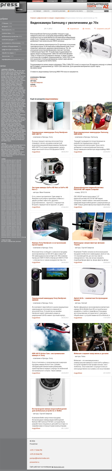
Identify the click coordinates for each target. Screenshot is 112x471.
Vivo (2, 131)
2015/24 (8, 215)
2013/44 (13, 189)
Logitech (19, 98)
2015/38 (18, 219)
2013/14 (8, 179)
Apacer (12, 138)
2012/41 (3, 172)
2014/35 (3, 203)
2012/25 (3, 167)
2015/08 (8, 209)
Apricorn (23, 73)
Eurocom (3, 84)
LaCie (22, 95)
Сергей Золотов (10, 154)
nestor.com (38, 1)
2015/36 (8, 219)
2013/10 (8, 178)
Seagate (15, 120)
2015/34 (18, 218)
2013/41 (18, 187)
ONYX (12, 109)
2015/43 (3, 222)
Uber (6, 128)
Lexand (21, 97)
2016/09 (13, 226)
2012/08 (18, 160)
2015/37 (13, 219)
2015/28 (8, 216)
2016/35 (18, 233)
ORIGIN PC (12, 110)
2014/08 (13, 193)
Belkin (11, 76)
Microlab (22, 101)
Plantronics (13, 113)
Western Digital (17, 131)
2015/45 (13, 222)
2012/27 (13, 167)
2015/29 (13, 216)
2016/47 (18, 237)
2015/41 (13, 221)
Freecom (15, 86)
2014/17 (13, 196)
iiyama (7, 92)
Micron (3, 102)
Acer (6, 70)
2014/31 (3, 201)
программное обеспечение (13, 43)
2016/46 (13, 237)
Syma (19, 124)
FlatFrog (3, 86)
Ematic (17, 83)
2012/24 (18, 165)
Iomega (18, 92)
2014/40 (8, 204)
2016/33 (8, 233)
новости (46, 11)
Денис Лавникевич (19, 147)
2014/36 (8, 203)
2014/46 (18, 205)
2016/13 (13, 227)
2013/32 (13, 185)
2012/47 (13, 174)
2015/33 (13, 218)
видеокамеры (60, 18)
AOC (15, 73)
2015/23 (3, 215)
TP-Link (16, 127)
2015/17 (13, 212)
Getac (12, 88)
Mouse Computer (21, 103)
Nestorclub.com (59, 467)
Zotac (8, 135)
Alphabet (21, 72)
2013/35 (8, 186)
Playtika (3, 138)
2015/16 (8, 212)
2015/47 (3, 223)
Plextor (18, 113)
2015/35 (3, 219)
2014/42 (18, 204)
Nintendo (15, 106)
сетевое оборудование (11, 46)
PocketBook (4, 114)
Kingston (10, 95)
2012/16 (18, 163)
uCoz (10, 128)
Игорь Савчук (9, 150)
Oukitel (17, 110)
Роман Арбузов (13, 153)
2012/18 (8, 164)
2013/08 (18, 176)
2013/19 (13, 181)
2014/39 (3, 204)
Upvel (13, 128)
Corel (14, 80)
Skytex (20, 121)
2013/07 (13, 176)
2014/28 (8, 200)
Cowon (18, 80)
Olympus (7, 109)
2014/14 (3, 196)
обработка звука (9, 53)
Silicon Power (4, 121)
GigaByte (20, 88)
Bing (19, 76)
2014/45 (13, 205)
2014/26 (18, 198)
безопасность (8, 30)
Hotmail (10, 91)
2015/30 (18, 216)
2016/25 (13, 230)
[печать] (86, 29)
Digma (3, 83)
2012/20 (18, 164)
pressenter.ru (34, 462)
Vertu (8, 130)
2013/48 (13, 190)
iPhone (3, 94)
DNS (6, 83)
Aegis (23, 70)
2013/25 (18, 182)
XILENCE (11, 134)
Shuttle (23, 120)
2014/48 (8, 207)
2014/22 (18, 197)
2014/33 (13, 201)
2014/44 (8, 205)
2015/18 (18, 212)
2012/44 (18, 172)
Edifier (13, 83)
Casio (22, 77)
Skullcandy (11, 121)
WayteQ (10, 131)
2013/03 (13, 175)
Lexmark (3, 98)
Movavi (3, 105)
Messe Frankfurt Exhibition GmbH (10, 101)
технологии (7, 56)
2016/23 (3, 230)
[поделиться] (73, 29)
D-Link (3, 81)
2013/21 (3, 182)
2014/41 (13, 204)
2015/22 (18, 214)
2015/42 (18, 221)
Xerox (2, 134)
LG (7, 98)
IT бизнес (7, 23)
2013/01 (3, 175)
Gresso (23, 90)
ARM (11, 75)
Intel (10, 92)
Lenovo (17, 97)
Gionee (3, 90)
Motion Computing (6, 103)
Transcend (21, 127)
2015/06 (18, 208)
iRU (10, 94)
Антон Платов (18, 146)
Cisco (2, 79)
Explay (8, 84)
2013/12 (18, 178)
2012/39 (13, 171)
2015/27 (3, 216)
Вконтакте (8, 136)
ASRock (15, 75)
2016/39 (18, 234)
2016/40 (3, 236)
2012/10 (8, 161)
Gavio (16, 87)
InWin (13, 92)
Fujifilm (20, 86)
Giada (16, 88)
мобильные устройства (12, 36)
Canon (18, 77)
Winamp (8, 132)
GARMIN (7, 87)
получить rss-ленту (75, 11)
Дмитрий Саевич (6, 149)
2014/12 (13, 194)
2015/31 (3, 218)
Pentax (23, 112)
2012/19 (13, 164)
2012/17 (3, 164)
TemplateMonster (11, 125)
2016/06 (18, 225)
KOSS (14, 95)
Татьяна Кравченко (6, 156)
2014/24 (8, 198)
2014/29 (13, 200)
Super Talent (11, 124)
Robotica (3, 119)
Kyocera (18, 95)
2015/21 (13, 214)
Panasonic (9, 112)
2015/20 (8, 214)
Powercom (22, 114)
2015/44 (8, 222)
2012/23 (13, 165)
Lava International (6, 97)
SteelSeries (4, 124)
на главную (37, 11)
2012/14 (8, 163)
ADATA (10, 70)
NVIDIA (12, 108)
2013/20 (18, 181)
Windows (13, 132)
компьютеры (8, 33)
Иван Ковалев (16, 149)
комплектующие (9, 40)
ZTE (11, 135)
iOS (21, 92)
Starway (18, 123)
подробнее (36, 152)
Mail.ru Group (11, 99)
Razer (12, 117)
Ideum (3, 92)
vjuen (10, 145)
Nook (7, 108)
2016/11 (3, 227)
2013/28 (13, 183)
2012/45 (3, 174)
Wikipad (3, 132)
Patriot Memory (17, 112)
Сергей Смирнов (20, 154)
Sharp (18, 120)
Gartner (13, 87)
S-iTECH (18, 119)
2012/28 (18, 167)
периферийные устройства (13, 59)
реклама (18, 241)
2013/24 (13, 182)
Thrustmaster (5, 127)
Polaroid (17, 114)
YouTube (3, 135)
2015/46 (18, 222)
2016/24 (8, 230)
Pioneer (7, 113)
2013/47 (8, 190)
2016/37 (8, 234)
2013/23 (8, 182)
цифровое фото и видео (12, 49)
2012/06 (8, 160)
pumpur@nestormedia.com (39, 458)
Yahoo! (16, 134)
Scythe (10, 120)
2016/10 (18, 226)
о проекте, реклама (58, 11)
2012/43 (13, 172)
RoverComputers (10, 119)
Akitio (8, 72)
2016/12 (8, 227)
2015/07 (3, 209)
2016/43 (18, 236)
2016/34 (13, 233)
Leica (12, 97)
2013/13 (3, 179)
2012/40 (18, 171)
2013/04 (18, 175)
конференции (11, 241)
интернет (7, 26)
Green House (17, 90)
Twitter (3, 128)
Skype (16, 121)
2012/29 (3, 168)
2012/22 (8, 165)
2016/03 (3, 225)
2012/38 (8, 171)
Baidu (7, 76)
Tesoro (9, 141)
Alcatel (12, 72)
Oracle (6, 110)
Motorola (13, 103)
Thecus (22, 125)
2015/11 (3, 211)
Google (11, 90)
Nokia (20, 106)
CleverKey (10, 79)
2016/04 (8, 225)
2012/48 (18, 174)
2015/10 (18, 209)
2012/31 (13, 168)
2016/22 (18, 229)
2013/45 (18, 189)
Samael (7, 145)
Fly (7, 86)
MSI (15, 105)
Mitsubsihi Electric (16, 102)
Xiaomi (7, 134)
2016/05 (13, 225)
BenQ (15, 76)
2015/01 (13, 207)
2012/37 (3, 171)
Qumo (9, 117)
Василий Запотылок (7, 147)
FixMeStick (19, 84)
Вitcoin (3, 136)
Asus (19, 75)
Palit (5, 112)
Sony (7, 123)
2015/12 (8, 211)
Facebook (12, 84)
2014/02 (3, 192)
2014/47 (3, 207)
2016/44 (3, 237)
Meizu (23, 99)
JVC (22, 94)
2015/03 (3, 208)
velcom (21, 128)
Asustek (3, 76)
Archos (3, 75)
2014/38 (18, 203)
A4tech (3, 70)
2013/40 (13, 187)
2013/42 (3, 189)
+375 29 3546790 (36, 454)
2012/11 (13, 161)
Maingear (18, 99)
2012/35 (13, 170)
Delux (20, 81)
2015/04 (8, 208)
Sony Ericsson (12, 123)
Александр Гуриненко (19, 145)
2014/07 (8, 193)
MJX (23, 102)
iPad (24, 92)
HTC (16, 91)
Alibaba (16, 72)
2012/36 (18, 170)
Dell (17, 81)
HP (13, 91)
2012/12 (18, 161)
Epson (21, 83)
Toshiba (11, 127)
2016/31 (18, 232)
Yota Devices (22, 134)
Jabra (13, 94)
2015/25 (13, 215)
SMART (3, 123)
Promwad (18, 116)
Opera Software (18, 109)
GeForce (21, 87)
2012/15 (13, 163)
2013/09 (3, 178)
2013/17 (3, 181)
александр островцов (7, 146)
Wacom (6, 131)
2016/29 (8, 232)
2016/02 (18, 223)
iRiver (6, 94)
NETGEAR (4, 141)
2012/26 (8, 167)
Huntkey (3, 139)
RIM (19, 117)
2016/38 (13, 234)
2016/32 (3, 233)
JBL (19, 94)
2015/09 (13, 209)
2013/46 (3, 190)
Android (11, 73)
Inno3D (8, 139)
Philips (3, 113)
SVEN (16, 124)
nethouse (6, 106)
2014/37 (13, 203)
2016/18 (8, 229)
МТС (13, 136)
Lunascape (4, 99)
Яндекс (8, 138)
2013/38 (3, 187)
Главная (33, 18)
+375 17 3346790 (36, 450)
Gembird (3, 88)
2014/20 (8, 197)
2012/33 (3, 170)
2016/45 (8, 237)
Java (16, 94)
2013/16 (18, 179)
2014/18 (18, 196)
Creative (23, 80)
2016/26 (18, 230)
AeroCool (3, 72)
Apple (18, 73)
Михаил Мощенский (14, 152)
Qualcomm (4, 117)
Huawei (20, 91)
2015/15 (3, 212)
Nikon (11, 106)
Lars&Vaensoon (20, 139)
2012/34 (8, 170)
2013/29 (18, 183)
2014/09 (18, 193)
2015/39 (3, 221)
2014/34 (18, 201)
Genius (8, 88)
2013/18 (8, 181)
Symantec (3, 125)
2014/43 (3, 205)
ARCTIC (7, 75)
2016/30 (13, 232)
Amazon (3, 73)
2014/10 (3, 194)
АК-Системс (20, 135)
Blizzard (10, 77)
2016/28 (3, 232)
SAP (7, 120)
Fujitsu (3, 87)
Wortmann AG (20, 132)
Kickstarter (4, 95)
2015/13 (13, 211)
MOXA (7, 105)
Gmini (7, 90)
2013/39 (8, 187)
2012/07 (13, 160)
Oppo (2, 110)
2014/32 (8, 201)
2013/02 (8, 175)
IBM (23, 91)
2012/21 (3, 165)
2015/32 (8, 218)
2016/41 (8, 236)
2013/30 (3, 185)
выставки (4, 241)
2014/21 (13, 197)
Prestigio (3, 116)
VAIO (17, 128)
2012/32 (18, 168)
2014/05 (18, 192)
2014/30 (18, 200)
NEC (2, 106)
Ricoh (16, 117)
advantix (19, 70)
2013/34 (3, 186)
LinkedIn (11, 98)
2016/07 (3, 226)
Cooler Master (9, 80)
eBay (9, 83)
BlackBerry (4, 77)
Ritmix (23, 117)
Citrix (6, 79)
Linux (15, 98)
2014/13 (18, 194)
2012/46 (8, 174)
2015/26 (18, 215)
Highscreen (4, 91)
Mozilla (12, 105)
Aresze (17, 138)
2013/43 (8, 189)
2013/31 (8, 185)
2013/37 (18, 186)
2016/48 (23, 237)
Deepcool (7, 81)
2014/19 (3, 197)
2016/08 (8, 226)
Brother (15, 77)
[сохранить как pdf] (102, 29)
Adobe (14, 70)
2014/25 (13, 198)
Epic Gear (22, 138)
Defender (13, 81)
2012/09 (3, 161)
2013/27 (8, 183)
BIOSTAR (23, 76)
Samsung (23, 119)
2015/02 (18, 207)
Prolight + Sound (10, 116)
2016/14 (18, 227)
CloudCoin (16, 79)
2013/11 (13, 178)
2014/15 (8, 196)
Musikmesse (20, 105)
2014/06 (3, 193)
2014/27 (3, 200)
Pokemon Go (11, 114)
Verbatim (3, 130)
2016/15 (3, 229)
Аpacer (15, 135)
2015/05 (13, 208)
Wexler (24, 131)
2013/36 (13, 186)
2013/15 (13, 179)
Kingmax (12, 139)
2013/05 (3, 176)
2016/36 (3, 234)
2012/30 (8, 168)
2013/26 (3, 183)
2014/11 (8, 194)
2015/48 (8, 223)
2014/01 (18, 190)
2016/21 (13, 229)
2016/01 (13, 223)
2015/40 (8, 221)
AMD (7, 73)
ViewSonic (22, 130)
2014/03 (8, 192)
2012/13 (3, 163)
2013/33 (18, 185)
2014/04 (13, 192)
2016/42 (13, 236)
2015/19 (3, 214)
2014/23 (3, 198)
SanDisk (3, 120)
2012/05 (3, 160)
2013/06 (8, 176)
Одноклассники (19, 136)
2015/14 (18, 211)
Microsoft (8, 102)
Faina (2, 145)
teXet (18, 125)
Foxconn (10, 86)
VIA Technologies (14, 130)
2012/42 (8, 172)
